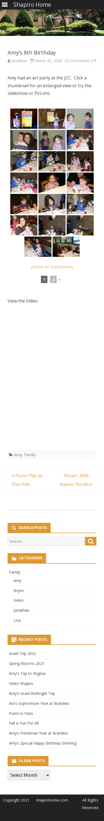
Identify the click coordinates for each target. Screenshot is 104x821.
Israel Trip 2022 (22, 653)
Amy (18, 454)
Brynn (19, 590)
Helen (19, 600)
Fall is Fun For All (23, 723)
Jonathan (19, 60)
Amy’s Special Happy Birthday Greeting (42, 743)
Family (29, 454)
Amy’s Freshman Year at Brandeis (38, 733)
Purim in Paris (21, 713)
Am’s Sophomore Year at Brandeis (39, 703)
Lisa (17, 620)
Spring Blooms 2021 (26, 663)
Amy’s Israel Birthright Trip (32, 693)
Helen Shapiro (21, 683)
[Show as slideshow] (52, 266)
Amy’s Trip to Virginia (27, 673)
